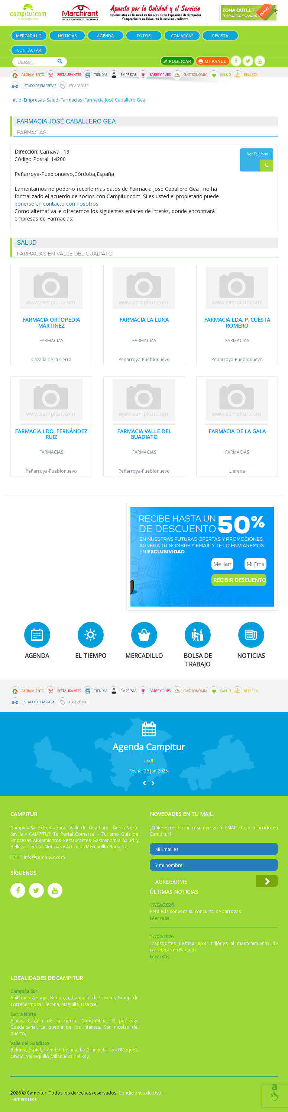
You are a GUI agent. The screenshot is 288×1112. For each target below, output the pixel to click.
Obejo (17, 1056)
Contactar (29, 50)
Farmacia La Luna (144, 319)
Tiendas (100, 75)
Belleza (251, 75)
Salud (225, 75)
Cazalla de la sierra (51, 359)
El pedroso (124, 1021)
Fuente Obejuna (60, 1050)
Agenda (105, 35)
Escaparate (78, 86)
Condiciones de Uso (140, 1093)
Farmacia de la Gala (237, 431)
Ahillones (20, 997)
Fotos (144, 35)
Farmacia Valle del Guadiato (144, 434)
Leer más (159, 918)
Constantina (94, 1021)
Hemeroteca (23, 1099)
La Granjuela (93, 1050)
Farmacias (71, 100)
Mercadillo (29, 35)
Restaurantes (69, 75)
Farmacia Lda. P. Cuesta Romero (237, 322)
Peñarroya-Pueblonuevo (144, 359)
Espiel (35, 1050)
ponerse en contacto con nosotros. (57, 203)
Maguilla (70, 1004)
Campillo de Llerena (93, 997)
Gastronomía (195, 75)
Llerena (237, 471)
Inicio (16, 100)
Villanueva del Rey (70, 1056)
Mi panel (212, 61)
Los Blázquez (123, 1050)
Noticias (67, 35)
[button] (144, 783)
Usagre (88, 1004)
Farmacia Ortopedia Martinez (51, 322)
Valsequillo (37, 1056)
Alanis (16, 1021)
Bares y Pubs (160, 75)
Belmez (18, 1050)
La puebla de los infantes (70, 1027)
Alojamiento (33, 75)
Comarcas (182, 35)
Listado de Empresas (39, 86)
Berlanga (59, 997)
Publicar (177, 61)
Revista (220, 35)
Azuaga (40, 997)
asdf (148, 761)
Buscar (60, 61)
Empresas (128, 75)
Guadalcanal (23, 1027)
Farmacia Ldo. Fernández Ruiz (51, 434)
